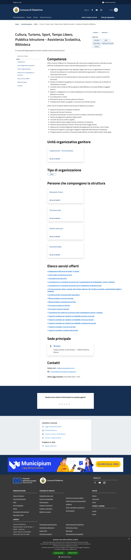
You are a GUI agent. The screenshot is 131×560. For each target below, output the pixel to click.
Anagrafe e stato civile (46, 496)
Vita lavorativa (43, 502)
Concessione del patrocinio (57, 278)
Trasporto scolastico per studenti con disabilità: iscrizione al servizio (71, 316)
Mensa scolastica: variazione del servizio (62, 302)
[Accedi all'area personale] (109, 2)
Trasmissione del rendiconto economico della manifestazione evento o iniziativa (75, 312)
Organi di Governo (18, 496)
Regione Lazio (17, 2)
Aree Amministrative (19, 499)
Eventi (94, 514)
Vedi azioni (106, 33)
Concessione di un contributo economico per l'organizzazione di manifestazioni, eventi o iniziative (81, 282)
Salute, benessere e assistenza (75, 507)
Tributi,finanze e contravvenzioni (76, 501)
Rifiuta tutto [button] (72, 553)
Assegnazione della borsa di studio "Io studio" (64, 271)
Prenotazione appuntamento (48, 524)
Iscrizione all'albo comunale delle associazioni (64, 295)
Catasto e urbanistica (45, 509)
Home (17, 24)
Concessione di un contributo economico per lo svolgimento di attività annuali (74, 285)
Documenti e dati (18, 515)
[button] (65, 557)
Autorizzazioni (70, 511)
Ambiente (69, 504)
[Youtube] (95, 10)
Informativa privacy (72, 528)
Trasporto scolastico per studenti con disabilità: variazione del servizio (72, 323)
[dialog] (65, 548)
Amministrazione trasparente (75, 524)
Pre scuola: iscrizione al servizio (59, 305)
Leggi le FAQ (43, 531)
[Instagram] (100, 10)
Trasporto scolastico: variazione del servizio (63, 330)
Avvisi (94, 502)
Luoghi (94, 511)
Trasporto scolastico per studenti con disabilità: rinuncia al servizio (71, 319)
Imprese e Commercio (45, 505)
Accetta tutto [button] (58, 553)
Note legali (69, 531)
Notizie (94, 496)
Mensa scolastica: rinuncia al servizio (60, 298)
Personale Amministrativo (21, 512)
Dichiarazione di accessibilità (74, 534)
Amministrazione (26, 24)
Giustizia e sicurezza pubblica (75, 498)
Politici (15, 509)
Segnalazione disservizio (46, 528)
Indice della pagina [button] (22, 56)
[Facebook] (91, 10)
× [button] (129, 539)
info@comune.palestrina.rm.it (66, 368)
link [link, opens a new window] (76, 549)
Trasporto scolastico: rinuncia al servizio (62, 327)
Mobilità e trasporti (45, 512)
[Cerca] (116, 10)
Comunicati (95, 499)
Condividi (96, 33)
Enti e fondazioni (18, 505)
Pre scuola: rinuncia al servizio (58, 309)
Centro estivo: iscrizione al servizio (60, 275)
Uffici (35, 24)
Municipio (57, 346)
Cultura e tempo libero (46, 499)
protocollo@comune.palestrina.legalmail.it (63, 372)
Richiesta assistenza (45, 534)
